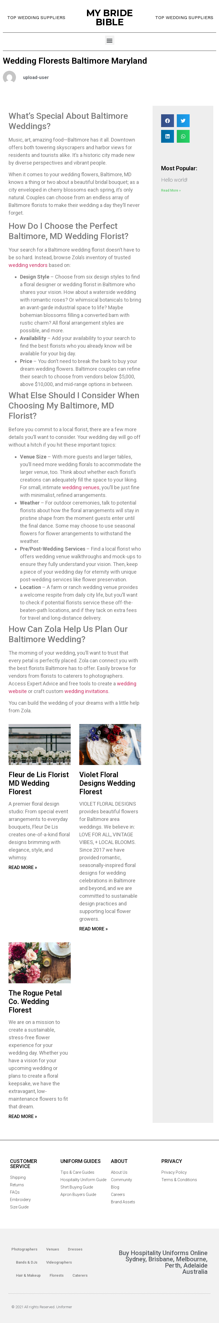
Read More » (23, 867)
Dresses (75, 1249)
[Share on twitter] (183, 120)
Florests (57, 1275)
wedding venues (81, 487)
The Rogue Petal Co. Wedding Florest (35, 1001)
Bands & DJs (26, 1262)
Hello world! (174, 180)
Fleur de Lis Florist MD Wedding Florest (39, 783)
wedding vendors (28, 265)
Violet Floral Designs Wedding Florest (107, 783)
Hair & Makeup (28, 1275)
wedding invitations (86, 691)
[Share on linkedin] (167, 136)
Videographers (59, 1262)
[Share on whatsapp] (183, 136)
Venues (52, 1249)
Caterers (80, 1275)
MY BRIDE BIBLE (109, 17)
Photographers (24, 1249)
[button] (109, 40)
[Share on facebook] (167, 120)
